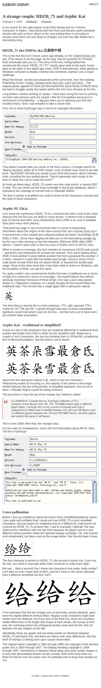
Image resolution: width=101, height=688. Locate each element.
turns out (89, 231)
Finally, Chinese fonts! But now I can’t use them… (55, 82)
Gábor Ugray (15, 5)
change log (89, 238)
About (94, 4)
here (5, 223)
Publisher (64, 676)
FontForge (30, 108)
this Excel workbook (74, 187)
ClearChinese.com (84, 55)
